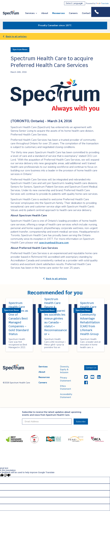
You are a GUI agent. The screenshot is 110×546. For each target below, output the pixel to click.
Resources (58, 13)
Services (30, 13)
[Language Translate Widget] (74, 3)
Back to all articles (15, 36)
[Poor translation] (7, 475)
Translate (102, 3)
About (44, 13)
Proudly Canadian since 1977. (55, 25)
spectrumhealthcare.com (54, 242)
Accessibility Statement (66, 396)
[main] (55, 196)
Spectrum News (20, 49)
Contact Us (88, 13)
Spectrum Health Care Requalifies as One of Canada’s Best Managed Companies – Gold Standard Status (19, 318)
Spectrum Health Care (9, 15)
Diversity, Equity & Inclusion (64, 369)
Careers (73, 13)
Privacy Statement (65, 379)
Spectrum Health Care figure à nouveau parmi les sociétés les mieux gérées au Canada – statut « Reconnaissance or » (55, 316)
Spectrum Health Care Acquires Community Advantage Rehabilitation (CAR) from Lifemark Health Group (90, 318)
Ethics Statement (65, 387)
